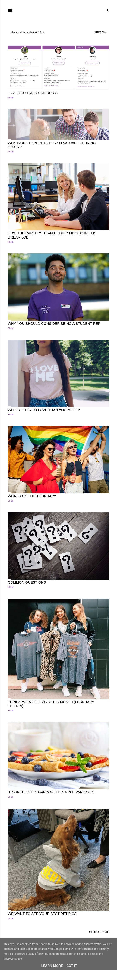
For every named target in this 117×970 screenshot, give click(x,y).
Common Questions (27, 582)
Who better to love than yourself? (44, 410)
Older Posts (99, 932)
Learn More (52, 966)
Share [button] (11, 97)
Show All (100, 32)
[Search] (107, 9)
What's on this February (32, 496)
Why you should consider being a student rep (54, 323)
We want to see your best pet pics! (43, 914)
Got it (71, 966)
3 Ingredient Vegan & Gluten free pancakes (51, 792)
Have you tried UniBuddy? (33, 93)
